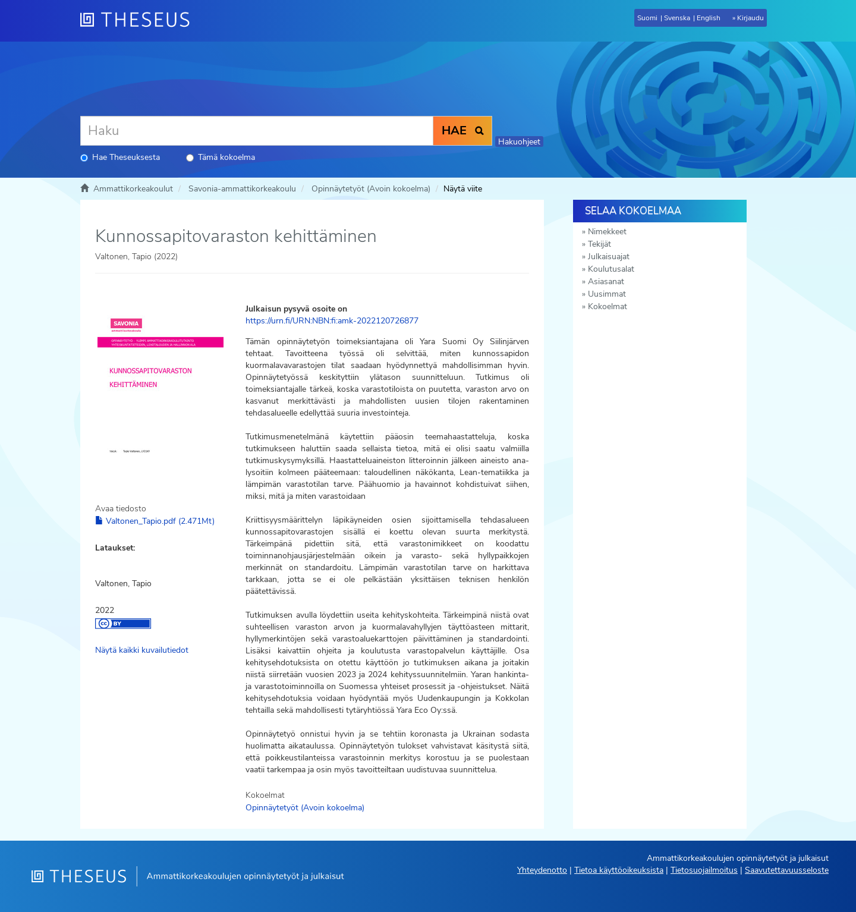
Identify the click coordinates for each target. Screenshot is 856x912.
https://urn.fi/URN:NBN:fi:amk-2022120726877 (332, 320)
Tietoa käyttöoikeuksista (618, 870)
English (708, 18)
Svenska (677, 18)
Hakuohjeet (519, 141)
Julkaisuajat (609, 256)
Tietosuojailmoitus (704, 870)
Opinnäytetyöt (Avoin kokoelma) (370, 188)
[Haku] (256, 131)
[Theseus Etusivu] (139, 21)
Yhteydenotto (542, 870)
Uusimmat (607, 294)
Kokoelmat (607, 306)
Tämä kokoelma (220, 157)
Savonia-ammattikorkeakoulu (242, 188)
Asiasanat (606, 281)
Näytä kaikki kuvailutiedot (141, 650)
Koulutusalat (611, 269)
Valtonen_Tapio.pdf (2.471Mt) (155, 521)
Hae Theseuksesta (120, 157)
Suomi (647, 18)
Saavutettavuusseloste (787, 870)
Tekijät (599, 244)
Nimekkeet (607, 231)
